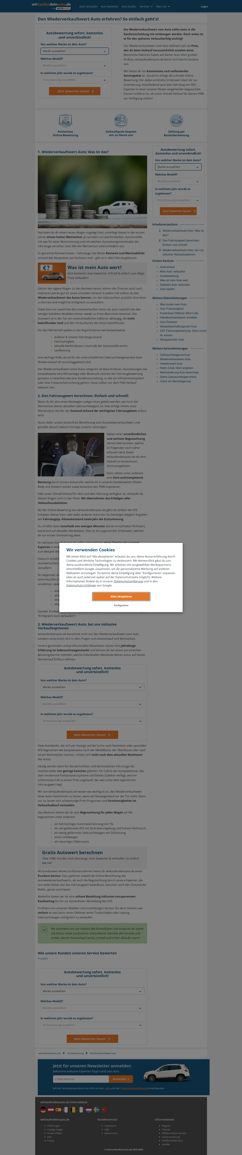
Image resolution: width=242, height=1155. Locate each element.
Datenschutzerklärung (128, 581)
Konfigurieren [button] (121, 605)
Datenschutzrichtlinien (81, 585)
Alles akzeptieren (121, 596)
